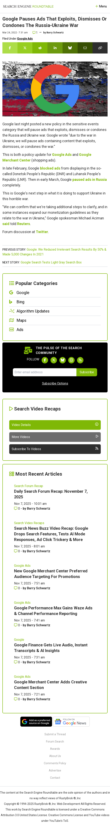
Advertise (55, 770)
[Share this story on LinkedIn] (55, 47)
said (5, 224)
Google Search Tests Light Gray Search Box (51, 262)
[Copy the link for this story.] (100, 47)
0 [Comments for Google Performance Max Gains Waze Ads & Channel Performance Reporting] (17, 625)
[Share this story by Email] (85, 47)
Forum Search (55, 741)
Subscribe (87, 372)
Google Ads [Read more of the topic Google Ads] (22, 566)
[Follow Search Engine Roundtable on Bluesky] (62, 360)
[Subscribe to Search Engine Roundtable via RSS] (80, 360)
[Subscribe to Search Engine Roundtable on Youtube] (71, 360)
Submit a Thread (55, 734)
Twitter (42, 232)
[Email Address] (44, 372)
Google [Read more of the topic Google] (19, 640)
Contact (55, 777)
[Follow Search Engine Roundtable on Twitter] (53, 360)
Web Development (68, 803)
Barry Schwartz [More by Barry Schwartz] (38, 508)
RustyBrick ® (42, 803)
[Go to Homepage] (28, 6)
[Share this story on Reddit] (39, 47)
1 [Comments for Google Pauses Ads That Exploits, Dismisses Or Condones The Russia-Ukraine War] (35, 32)
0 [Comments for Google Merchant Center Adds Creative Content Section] (17, 699)
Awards (55, 748)
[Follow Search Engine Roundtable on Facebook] (45, 360)
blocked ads (50, 168)
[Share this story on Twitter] (25, 47)
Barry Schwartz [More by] (55, 32)
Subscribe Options (55, 383)
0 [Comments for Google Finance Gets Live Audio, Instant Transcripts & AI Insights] (17, 662)
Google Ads (25, 38)
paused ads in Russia (89, 179)
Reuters (23, 224)
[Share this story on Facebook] (9, 47)
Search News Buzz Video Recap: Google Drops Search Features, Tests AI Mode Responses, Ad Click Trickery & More (51, 534)
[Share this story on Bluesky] (70, 47)
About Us (55, 756)
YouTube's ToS (58, 820)
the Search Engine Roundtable (38, 792)
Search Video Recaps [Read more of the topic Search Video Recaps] (29, 523)
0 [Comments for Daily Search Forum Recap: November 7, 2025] (17, 508)
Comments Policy (55, 763)
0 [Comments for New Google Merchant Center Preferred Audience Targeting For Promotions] (17, 588)
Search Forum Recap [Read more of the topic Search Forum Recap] (28, 486)
